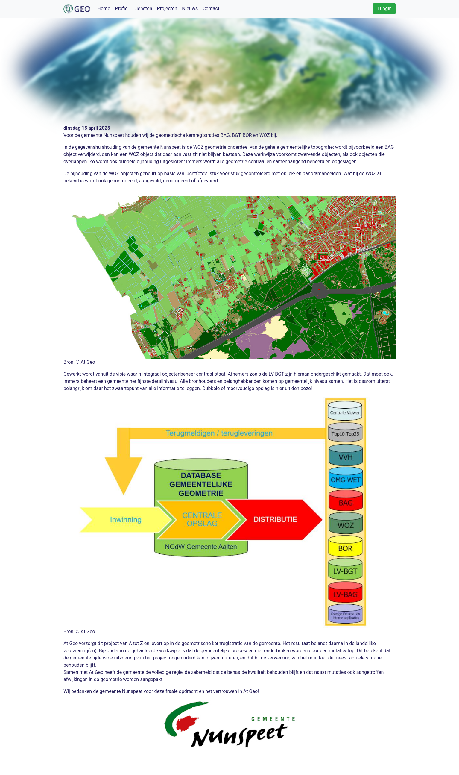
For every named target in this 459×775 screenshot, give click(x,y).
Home (103, 8)
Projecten (167, 8)
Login (384, 8)
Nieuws (190, 8)
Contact (211, 8)
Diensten (142, 8)
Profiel (122, 8)
